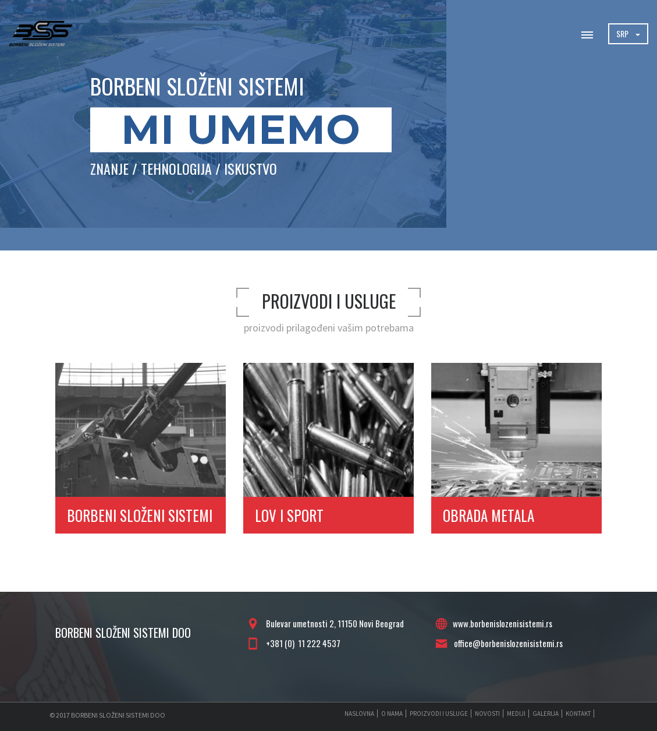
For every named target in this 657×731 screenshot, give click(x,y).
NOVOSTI (487, 713)
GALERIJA (545, 713)
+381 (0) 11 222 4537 (301, 643)
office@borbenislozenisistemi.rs (506, 643)
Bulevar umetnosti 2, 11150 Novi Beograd (333, 623)
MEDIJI (516, 713)
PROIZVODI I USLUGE (439, 713)
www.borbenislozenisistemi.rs (502, 623)
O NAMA (392, 713)
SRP (628, 33)
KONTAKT (578, 713)
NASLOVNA (359, 713)
